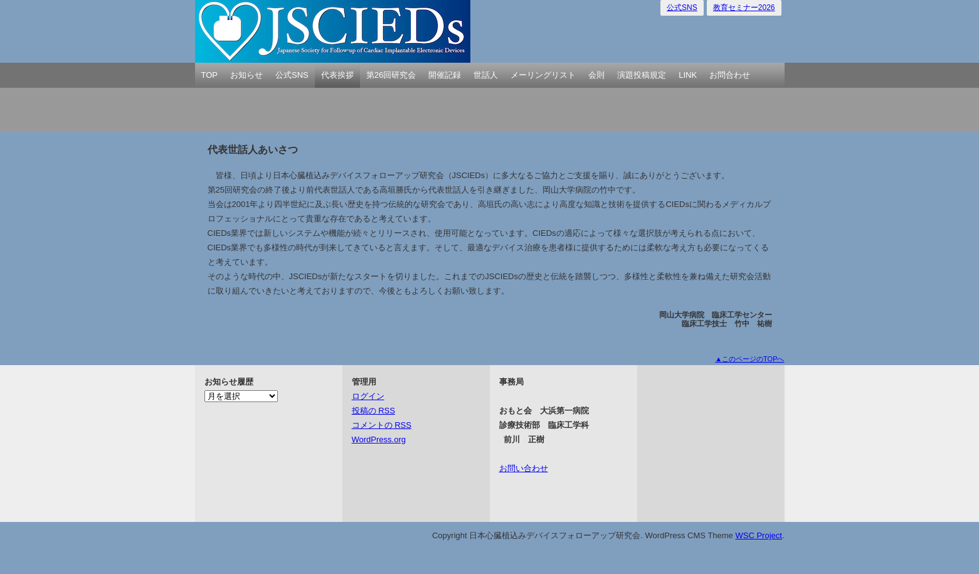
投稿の (373, 410)
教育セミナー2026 (744, 7)
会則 (596, 75)
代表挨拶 (337, 75)
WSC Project (758, 535)
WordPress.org (379, 439)
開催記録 (444, 75)
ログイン (368, 396)
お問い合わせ (523, 468)
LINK (688, 75)
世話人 (486, 75)
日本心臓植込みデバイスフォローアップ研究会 (332, 31)
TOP (209, 75)
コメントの (381, 425)
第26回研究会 (391, 75)
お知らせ (246, 75)
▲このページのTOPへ (749, 359)
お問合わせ (729, 75)
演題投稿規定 (641, 75)
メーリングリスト (543, 75)
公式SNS (682, 7)
